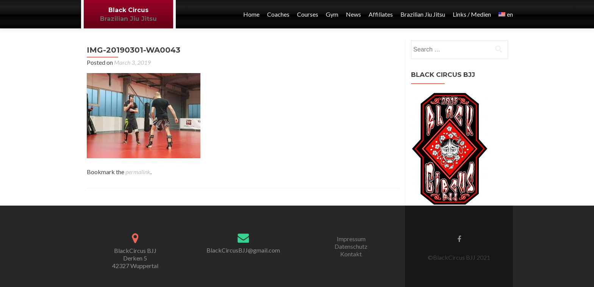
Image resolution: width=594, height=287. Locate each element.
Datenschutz (351, 246)
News (353, 14)
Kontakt (351, 253)
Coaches (278, 14)
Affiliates (381, 14)
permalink (137, 171)
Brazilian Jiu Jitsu (128, 18)
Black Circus (128, 10)
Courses (307, 14)
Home (251, 14)
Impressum (351, 238)
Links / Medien (472, 14)
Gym (332, 14)
